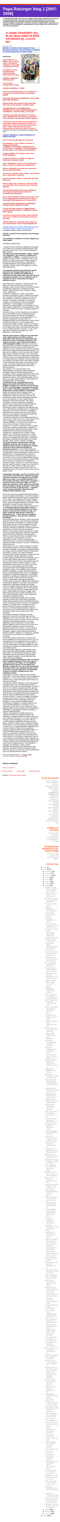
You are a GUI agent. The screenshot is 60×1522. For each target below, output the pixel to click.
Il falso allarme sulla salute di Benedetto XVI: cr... (51, 1265)
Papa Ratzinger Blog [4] (53, 805)
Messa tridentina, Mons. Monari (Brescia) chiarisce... (50, 1382)
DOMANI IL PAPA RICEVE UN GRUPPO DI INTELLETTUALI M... (51, 1063)
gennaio (48, 1513)
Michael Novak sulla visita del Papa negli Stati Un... (51, 939)
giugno (47, 881)
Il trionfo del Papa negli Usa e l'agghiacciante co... (50, 1144)
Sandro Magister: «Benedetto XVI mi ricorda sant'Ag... (51, 1444)
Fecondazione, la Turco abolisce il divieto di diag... (51, 969)
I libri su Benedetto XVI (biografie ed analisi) (52, 839)
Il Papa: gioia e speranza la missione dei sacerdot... (49, 1107)
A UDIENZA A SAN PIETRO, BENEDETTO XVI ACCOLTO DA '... (51, 976)
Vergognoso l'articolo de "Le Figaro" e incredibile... (51, 1356)
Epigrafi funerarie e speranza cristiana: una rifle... (51, 1389)
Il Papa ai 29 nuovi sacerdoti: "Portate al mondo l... (51, 1271)
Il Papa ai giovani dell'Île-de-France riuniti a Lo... (51, 1326)
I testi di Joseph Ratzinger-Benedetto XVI (53, 815)
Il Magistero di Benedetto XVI (53, 793)
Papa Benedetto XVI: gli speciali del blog (52, 820)
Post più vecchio (34, 771)
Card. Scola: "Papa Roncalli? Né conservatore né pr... (51, 1114)
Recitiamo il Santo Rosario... (51, 904)
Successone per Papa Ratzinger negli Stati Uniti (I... (50, 1204)
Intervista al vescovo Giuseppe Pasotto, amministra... (52, 1505)
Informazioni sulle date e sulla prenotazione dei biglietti (53, 856)
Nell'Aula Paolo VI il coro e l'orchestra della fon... (51, 1424)
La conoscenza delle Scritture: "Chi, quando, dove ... (51, 1186)
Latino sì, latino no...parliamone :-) (51, 1419)
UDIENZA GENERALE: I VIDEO (50, 919)
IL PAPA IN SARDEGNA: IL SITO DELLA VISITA (51, 1050)
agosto (47, 877)
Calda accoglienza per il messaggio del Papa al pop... (51, 1276)
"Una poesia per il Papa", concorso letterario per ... (51, 1056)
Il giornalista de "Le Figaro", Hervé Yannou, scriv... (51, 894)
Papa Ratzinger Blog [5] (53, 801)
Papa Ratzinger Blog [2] (53, 811)
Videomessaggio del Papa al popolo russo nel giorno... (51, 1500)
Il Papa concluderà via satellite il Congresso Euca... (52, 996)
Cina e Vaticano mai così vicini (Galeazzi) (51, 1450)
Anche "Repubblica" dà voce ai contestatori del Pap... (51, 1002)
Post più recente (6, 771)
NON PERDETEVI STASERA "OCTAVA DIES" (51, 1344)
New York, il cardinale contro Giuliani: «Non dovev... (51, 1016)
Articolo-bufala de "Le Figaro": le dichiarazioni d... (51, 1338)
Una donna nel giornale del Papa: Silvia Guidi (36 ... (51, 1150)
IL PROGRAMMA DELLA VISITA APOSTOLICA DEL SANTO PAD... (50, 1213)
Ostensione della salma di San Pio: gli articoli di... (51, 1471)
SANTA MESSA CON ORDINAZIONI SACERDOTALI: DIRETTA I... (51, 1314)
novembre (48, 871)
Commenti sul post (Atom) (17, 775)
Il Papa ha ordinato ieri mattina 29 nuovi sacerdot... (51, 1240)
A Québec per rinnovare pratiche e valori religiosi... (51, 1402)
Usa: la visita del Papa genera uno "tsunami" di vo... (51, 925)
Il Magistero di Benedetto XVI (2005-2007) (54, 797)
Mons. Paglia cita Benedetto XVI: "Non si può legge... (50, 1167)
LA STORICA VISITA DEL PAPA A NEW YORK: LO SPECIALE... (51, 1408)
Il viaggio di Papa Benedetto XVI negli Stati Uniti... (51, 1095)
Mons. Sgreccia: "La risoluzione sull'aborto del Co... (51, 1350)
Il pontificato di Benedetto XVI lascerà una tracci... (50, 1234)
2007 (45, 1515)
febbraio (48, 1511)
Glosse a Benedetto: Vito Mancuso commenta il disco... (51, 1009)
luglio (47, 879)
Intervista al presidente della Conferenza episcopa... (51, 1043)
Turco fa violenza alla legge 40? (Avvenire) (50, 964)
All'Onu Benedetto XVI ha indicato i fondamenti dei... (51, 1415)
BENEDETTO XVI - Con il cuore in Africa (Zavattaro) (51, 1173)
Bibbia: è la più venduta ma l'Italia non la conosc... (51, 1155)
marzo (47, 1509)
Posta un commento (9, 767)
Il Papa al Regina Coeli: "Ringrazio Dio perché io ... (51, 1288)
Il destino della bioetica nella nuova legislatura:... (50, 1036)
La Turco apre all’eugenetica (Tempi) (50, 914)
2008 (45, 869)
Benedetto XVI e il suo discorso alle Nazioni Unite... (51, 1369)
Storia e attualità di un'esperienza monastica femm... (51, 1320)
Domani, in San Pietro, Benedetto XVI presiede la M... (51, 1362)
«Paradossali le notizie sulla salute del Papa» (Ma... (51, 1294)
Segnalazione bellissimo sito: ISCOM (50, 1070)
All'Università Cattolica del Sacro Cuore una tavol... (51, 1437)
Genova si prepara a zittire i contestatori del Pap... (51, 1023)
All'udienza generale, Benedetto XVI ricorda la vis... (51, 953)
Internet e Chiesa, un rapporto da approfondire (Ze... (52, 1120)
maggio (47, 883)
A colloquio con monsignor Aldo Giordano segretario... (50, 1375)
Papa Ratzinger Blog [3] (53, 808)
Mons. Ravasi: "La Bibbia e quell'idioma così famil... (51, 1180)
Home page (21, 771)
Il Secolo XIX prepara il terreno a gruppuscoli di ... (51, 1138)
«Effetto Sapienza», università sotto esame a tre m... (51, 1198)
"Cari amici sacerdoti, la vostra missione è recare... (51, 1300)
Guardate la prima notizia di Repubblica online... (51, 1126)
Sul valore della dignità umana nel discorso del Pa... (51, 1253)
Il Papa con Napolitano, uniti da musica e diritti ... (51, 1488)
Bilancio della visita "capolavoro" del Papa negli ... (51, 1029)
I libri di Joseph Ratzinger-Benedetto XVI (54, 834)
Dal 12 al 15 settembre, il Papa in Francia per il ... (51, 1075)
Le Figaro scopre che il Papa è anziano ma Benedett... (50, 1332)
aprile (47, 885)
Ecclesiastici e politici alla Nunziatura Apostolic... (49, 1457)
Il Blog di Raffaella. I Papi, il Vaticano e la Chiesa (51, 782)
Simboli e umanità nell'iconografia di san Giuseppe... (51, 889)
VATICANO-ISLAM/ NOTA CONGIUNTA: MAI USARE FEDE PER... (51, 932)
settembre (48, 875)
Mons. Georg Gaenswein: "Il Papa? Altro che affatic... (51, 1282)
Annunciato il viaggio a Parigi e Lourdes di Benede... (51, 1161)
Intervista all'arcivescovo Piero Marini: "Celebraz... (50, 1430)
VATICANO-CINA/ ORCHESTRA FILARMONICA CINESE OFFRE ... (51, 1083)
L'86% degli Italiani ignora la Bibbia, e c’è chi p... (51, 1132)
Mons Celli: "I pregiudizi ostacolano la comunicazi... (50, 1220)
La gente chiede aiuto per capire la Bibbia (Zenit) (51, 1100)
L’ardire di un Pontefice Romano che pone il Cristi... (52, 1495)
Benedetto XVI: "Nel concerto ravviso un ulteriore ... (51, 1477)
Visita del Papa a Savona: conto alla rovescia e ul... (52, 1089)
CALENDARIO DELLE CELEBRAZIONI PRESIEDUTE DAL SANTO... (51, 946)
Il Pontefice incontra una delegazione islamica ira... (51, 900)
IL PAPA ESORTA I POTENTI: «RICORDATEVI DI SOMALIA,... (51, 1247)
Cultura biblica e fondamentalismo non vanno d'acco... (51, 1192)
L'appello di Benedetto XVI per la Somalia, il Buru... (51, 1227)
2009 (45, 867)
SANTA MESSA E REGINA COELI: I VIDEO (51, 1258)
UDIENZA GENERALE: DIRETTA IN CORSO (50, 990)
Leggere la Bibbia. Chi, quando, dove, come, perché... (51, 983)
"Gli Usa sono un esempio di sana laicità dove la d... (51, 958)
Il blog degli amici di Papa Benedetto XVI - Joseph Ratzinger (51, 788)
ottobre (47, 873)
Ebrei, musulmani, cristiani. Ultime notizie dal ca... (51, 1482)
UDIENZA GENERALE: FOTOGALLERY (51, 909)
